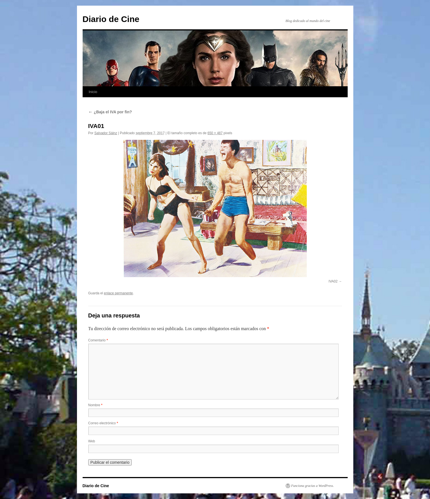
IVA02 (333, 281)
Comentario (98, 340)
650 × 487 (215, 133)
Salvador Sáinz (105, 133)
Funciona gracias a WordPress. (312, 486)
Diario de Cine (111, 19)
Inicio (93, 92)
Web (91, 441)
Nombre (95, 405)
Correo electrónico (103, 423)
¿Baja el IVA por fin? (110, 112)
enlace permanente (118, 293)
